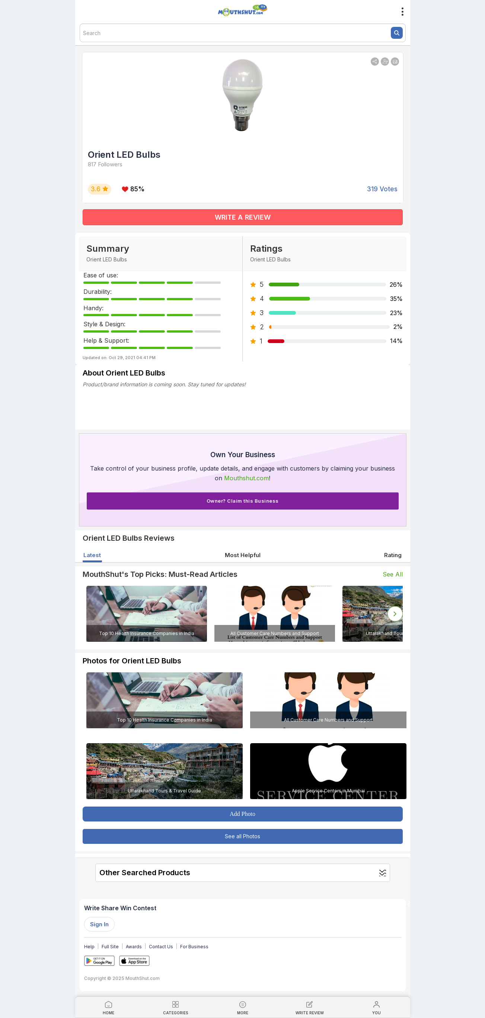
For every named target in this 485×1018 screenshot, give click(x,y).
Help (89, 946)
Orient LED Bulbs (124, 154)
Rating (393, 555)
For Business (194, 946)
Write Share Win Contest (120, 908)
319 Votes (382, 189)
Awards (134, 946)
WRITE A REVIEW (243, 217)
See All (393, 574)
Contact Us (161, 946)
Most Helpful (243, 555)
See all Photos (242, 836)
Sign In (99, 924)
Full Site (110, 946)
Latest (92, 555)
